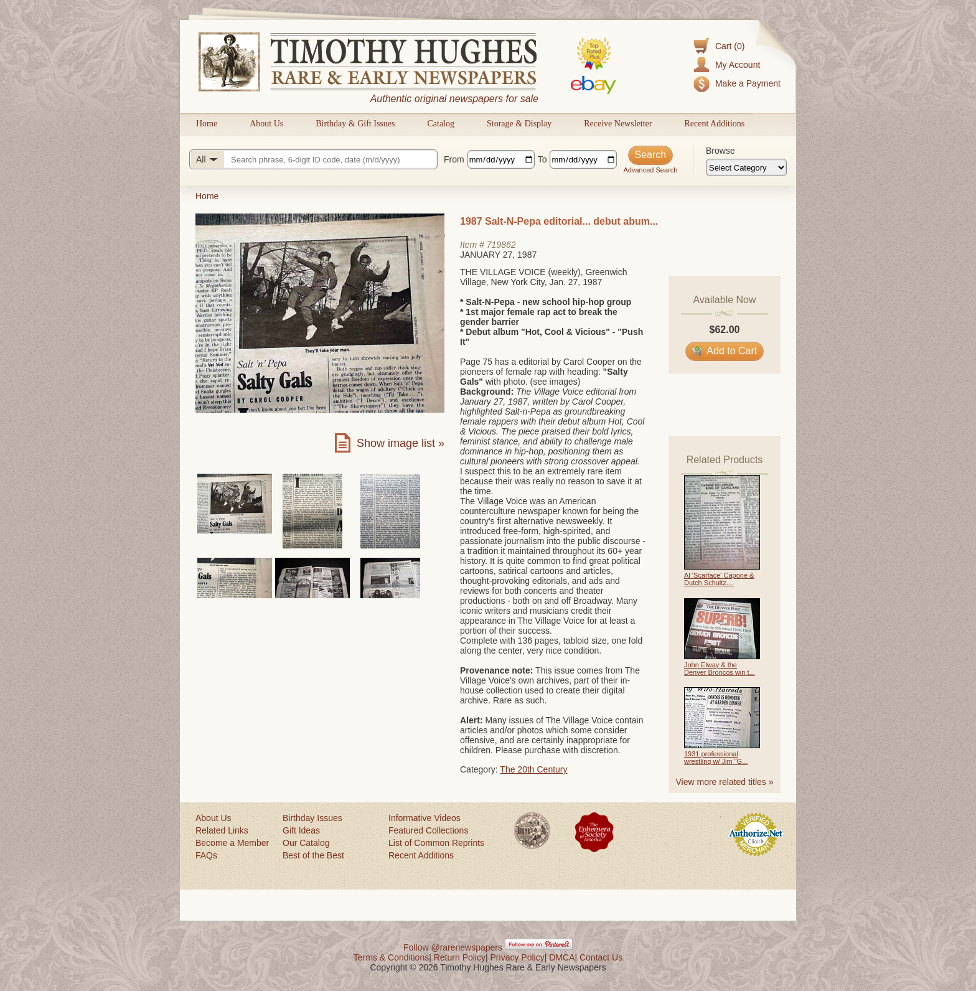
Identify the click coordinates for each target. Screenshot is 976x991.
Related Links (221, 830)
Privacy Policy (517, 957)
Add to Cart (725, 350)
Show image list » (400, 443)
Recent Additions (714, 123)
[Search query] (313, 159)
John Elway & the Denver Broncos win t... (719, 668)
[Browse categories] (746, 167)
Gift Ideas (301, 830)
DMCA (562, 957)
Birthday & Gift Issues (355, 123)
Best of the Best (313, 855)
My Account (737, 65)
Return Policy (460, 957)
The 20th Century (533, 769)
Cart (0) (729, 46)
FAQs (206, 855)
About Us (266, 123)
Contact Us (601, 957)
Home (206, 123)
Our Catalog (306, 843)
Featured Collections (428, 830)
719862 (501, 245)
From (454, 159)
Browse (720, 151)
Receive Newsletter (618, 123)
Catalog (440, 123)
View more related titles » (725, 782)
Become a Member (232, 843)
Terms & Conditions (391, 957)
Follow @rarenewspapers (452, 947)
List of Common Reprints (436, 843)
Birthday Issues (312, 818)
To (542, 159)
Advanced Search (650, 170)
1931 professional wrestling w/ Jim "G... (716, 757)
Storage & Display (519, 123)
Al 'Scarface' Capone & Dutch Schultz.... (719, 578)
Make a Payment (748, 83)
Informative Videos (424, 818)
